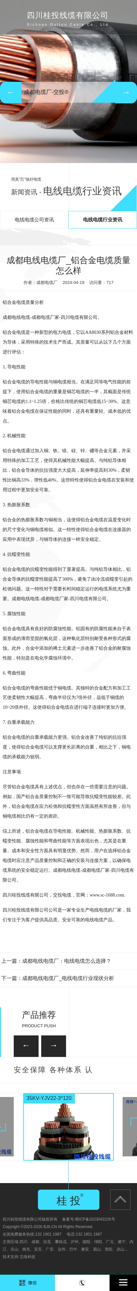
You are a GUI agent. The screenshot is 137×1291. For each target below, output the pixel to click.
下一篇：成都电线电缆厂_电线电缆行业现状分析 (57, 978)
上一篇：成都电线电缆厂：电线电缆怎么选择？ (56, 961)
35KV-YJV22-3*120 (49, 1098)
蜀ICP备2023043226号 (95, 1219)
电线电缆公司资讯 (34, 219)
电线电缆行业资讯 (102, 219)
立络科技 (27, 1256)
